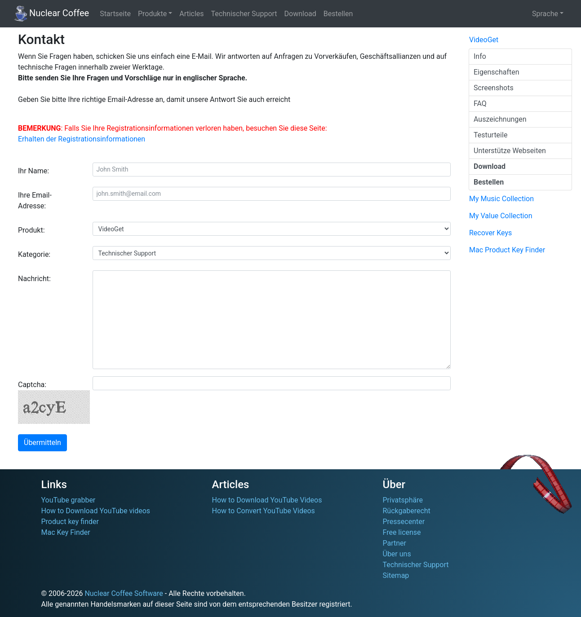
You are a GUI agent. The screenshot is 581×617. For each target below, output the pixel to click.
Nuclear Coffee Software (123, 593)
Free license (402, 532)
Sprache (545, 13)
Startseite (115, 13)
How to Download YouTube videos (96, 511)
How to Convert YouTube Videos (263, 511)
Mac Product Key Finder (507, 250)
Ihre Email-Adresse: (35, 200)
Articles (191, 13)
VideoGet (483, 39)
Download (300, 13)
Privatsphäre (403, 500)
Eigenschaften (496, 72)
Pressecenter (404, 521)
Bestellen (338, 13)
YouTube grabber (68, 500)
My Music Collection (501, 198)
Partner (395, 543)
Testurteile (490, 135)
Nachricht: (34, 278)
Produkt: (31, 230)
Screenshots (494, 88)
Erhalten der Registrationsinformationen (81, 139)
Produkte (152, 13)
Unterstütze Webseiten (510, 150)
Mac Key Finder (65, 532)
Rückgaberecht (406, 511)
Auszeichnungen (500, 119)
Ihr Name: (33, 171)
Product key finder (70, 521)
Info (480, 56)
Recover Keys (490, 233)
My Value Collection (500, 216)
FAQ (480, 103)
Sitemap (396, 575)
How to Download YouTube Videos (267, 500)
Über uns (397, 554)
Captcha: (52, 402)
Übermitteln (42, 442)
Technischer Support (244, 13)
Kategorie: (34, 254)
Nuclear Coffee (51, 14)
